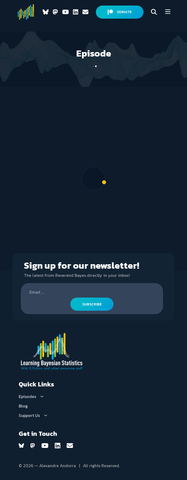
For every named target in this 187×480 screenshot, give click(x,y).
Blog (23, 406)
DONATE (120, 12)
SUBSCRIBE (92, 304)
